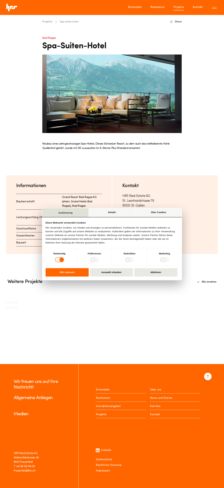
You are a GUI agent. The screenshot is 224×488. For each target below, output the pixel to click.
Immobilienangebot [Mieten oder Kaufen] (108, 406)
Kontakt (155, 414)
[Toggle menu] (215, 7)
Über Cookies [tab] (158, 212)
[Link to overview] (207, 282)
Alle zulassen (67, 272)
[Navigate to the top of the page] (208, 376)
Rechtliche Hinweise (109, 465)
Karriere (155, 406)
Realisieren (103, 398)
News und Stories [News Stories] (161, 398)
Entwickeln (103, 389)
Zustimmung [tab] (65, 212)
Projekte (47, 22)
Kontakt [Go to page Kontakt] (198, 7)
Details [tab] (112, 212)
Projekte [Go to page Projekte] (178, 7)
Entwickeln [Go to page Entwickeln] (135, 7)
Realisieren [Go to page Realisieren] (157, 7)
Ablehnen (155, 272)
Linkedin (103, 450)
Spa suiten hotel (69, 22)
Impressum (103, 470)
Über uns (155, 389)
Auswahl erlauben (111, 272)
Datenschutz (104, 459)
